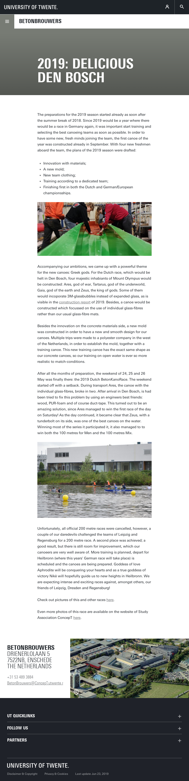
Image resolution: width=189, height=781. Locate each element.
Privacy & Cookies (56, 774)
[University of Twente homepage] (31, 7)
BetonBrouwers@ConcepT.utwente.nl (36, 683)
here (110, 600)
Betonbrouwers (40, 21)
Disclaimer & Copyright (22, 774)
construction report (74, 302)
